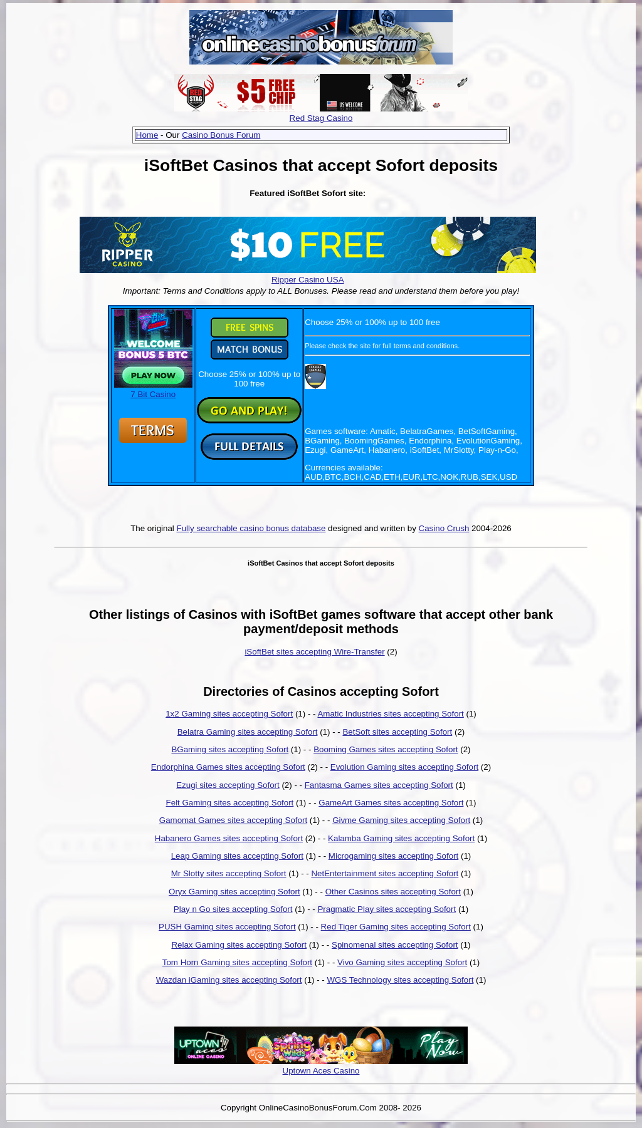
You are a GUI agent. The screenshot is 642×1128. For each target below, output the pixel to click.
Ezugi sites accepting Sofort (227, 785)
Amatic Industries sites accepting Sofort (390, 713)
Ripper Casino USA (307, 279)
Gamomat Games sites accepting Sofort (233, 820)
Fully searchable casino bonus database (251, 528)
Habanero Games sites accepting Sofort (229, 838)
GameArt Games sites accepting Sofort (390, 802)
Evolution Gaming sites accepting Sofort (404, 767)
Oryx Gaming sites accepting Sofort (234, 891)
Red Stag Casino (321, 118)
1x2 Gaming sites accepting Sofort (229, 713)
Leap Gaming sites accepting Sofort (237, 856)
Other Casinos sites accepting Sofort (393, 891)
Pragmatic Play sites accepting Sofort (386, 909)
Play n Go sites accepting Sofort (233, 909)
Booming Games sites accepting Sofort (385, 749)
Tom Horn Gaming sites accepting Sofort (237, 962)
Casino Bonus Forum (221, 135)
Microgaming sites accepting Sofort (393, 856)
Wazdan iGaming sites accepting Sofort (229, 980)
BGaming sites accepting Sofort (229, 749)
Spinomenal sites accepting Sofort (395, 944)
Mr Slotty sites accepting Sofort (229, 873)
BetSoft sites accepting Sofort (397, 732)
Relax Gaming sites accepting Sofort (239, 944)
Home (147, 135)
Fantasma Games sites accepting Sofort (379, 785)
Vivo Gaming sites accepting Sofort (402, 962)
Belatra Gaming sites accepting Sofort (247, 732)
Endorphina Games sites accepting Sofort (228, 767)
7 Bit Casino (153, 389)
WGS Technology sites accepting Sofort (400, 980)
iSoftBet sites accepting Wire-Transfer (314, 651)
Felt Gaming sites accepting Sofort (230, 802)
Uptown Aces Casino (321, 1070)
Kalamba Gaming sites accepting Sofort (401, 838)
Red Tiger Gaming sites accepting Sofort (396, 926)
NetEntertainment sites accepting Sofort (384, 873)
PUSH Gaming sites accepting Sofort (227, 926)
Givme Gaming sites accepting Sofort (401, 820)
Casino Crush (444, 528)
